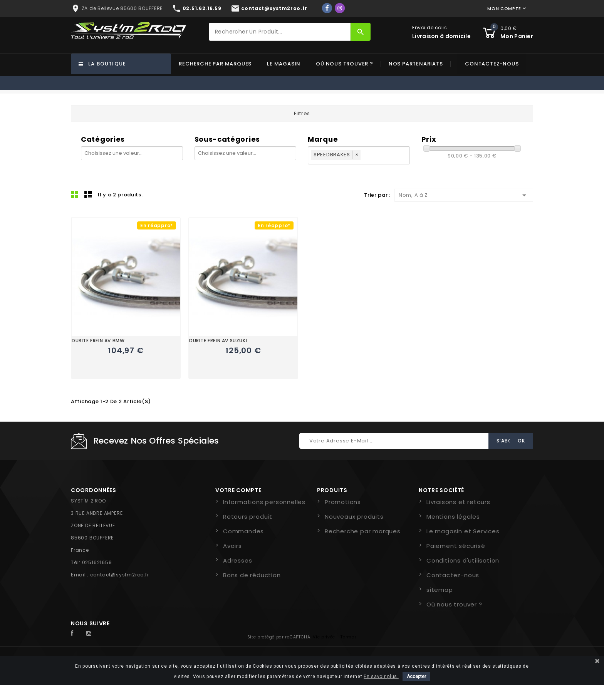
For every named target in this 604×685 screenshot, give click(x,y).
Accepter (416, 676)
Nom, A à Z (464, 195)
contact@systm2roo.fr (119, 574)
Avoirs (232, 546)
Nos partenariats (416, 63)
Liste (88, 194)
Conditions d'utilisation (462, 560)
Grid (75, 194)
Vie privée (324, 637)
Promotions (343, 502)
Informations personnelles (264, 502)
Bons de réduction (252, 575)
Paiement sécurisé (455, 546)
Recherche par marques (215, 63)
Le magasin (283, 63)
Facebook (76, 633)
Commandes (243, 531)
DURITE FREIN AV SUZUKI (218, 340)
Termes (349, 637)
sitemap (439, 590)
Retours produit (247, 516)
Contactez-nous (491, 63)
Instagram (91, 633)
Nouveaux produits (354, 516)
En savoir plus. (381, 676)
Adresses (237, 560)
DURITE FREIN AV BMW (98, 340)
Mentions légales (453, 516)
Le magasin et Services (463, 531)
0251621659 (97, 562)
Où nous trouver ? (344, 63)
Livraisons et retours (458, 502)
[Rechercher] (280, 32)
